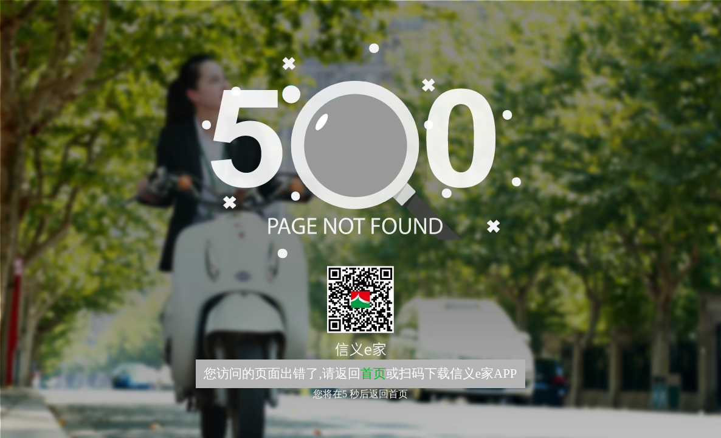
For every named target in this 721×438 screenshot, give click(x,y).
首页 (373, 373)
